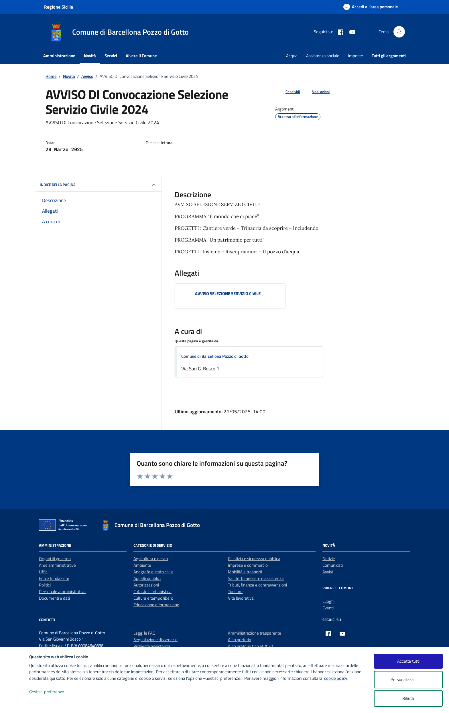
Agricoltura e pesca (150, 558)
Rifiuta (408, 698)
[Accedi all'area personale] (370, 6)
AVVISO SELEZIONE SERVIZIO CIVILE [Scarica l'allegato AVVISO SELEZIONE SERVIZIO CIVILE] (228, 293)
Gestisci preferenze (52, 692)
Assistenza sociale (322, 55)
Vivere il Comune (141, 55)
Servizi (111, 55)
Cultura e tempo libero (153, 598)
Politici (45, 585)
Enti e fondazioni (54, 578)
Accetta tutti (408, 661)
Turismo (235, 591)
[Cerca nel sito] (399, 31)
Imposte (355, 55)
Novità (90, 55)
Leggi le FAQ (144, 633)
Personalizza (408, 680)
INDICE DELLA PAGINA (98, 184)
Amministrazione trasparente (254, 633)
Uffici (43, 571)
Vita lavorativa (241, 598)
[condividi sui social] (288, 91)
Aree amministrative (57, 565)
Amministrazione (59, 55)
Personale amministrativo (62, 591)
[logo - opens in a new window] (15, 703)
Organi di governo (55, 558)
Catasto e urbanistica (152, 591)
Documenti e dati (54, 598)
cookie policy (335, 678)
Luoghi (328, 601)
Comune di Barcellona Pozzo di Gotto (215, 356)
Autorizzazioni (146, 585)
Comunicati (332, 565)
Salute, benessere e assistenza (256, 578)
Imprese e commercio (248, 565)
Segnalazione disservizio (155, 639)
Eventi (328, 608)
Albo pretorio (239, 639)
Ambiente (142, 565)
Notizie (328, 558)
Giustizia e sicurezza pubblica (254, 558)
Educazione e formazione (156, 604)
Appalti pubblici (147, 578)
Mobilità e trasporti (245, 571)
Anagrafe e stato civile (153, 571)
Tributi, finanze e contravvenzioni (257, 585)
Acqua (292, 55)
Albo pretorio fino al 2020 (250, 646)
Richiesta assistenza (151, 646)
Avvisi (327, 571)
